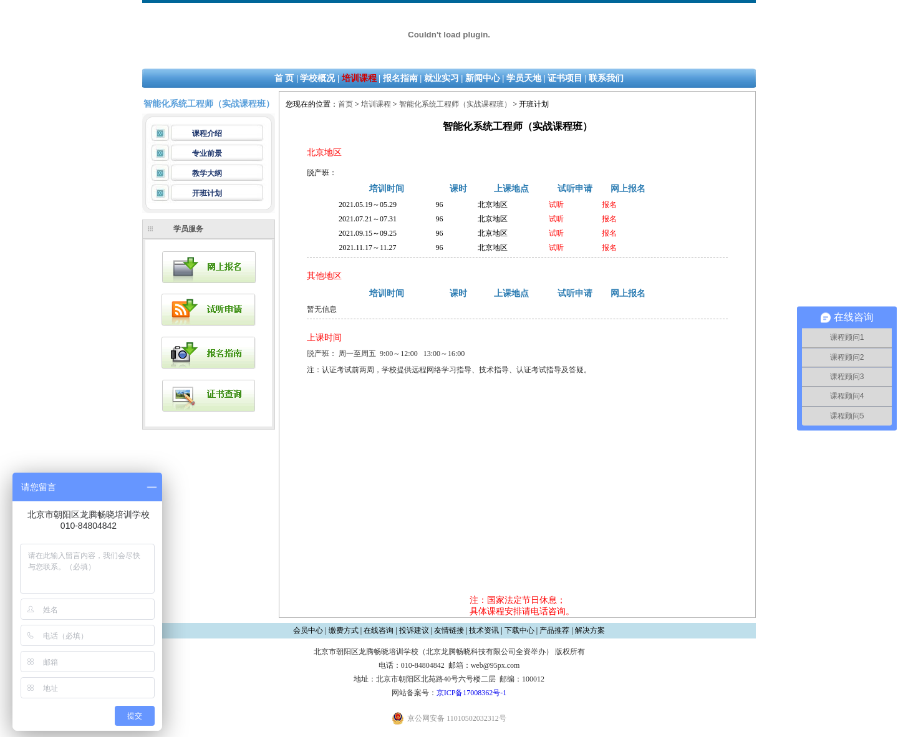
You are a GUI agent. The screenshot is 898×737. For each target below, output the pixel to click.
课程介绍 (207, 133)
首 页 (284, 78)
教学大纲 (207, 173)
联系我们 (606, 78)
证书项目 (565, 78)
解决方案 (590, 630)
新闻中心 (482, 78)
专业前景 (207, 153)
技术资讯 (484, 630)
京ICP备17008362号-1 (472, 692)
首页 (345, 104)
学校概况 (317, 78)
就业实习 (441, 78)
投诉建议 (414, 630)
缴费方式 (344, 630)
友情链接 (449, 630)
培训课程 (359, 78)
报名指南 (400, 78)
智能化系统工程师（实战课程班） (455, 104)
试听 (556, 204)
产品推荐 (554, 630)
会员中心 (308, 630)
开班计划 (207, 193)
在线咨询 (378, 630)
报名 (609, 204)
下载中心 (519, 630)
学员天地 (523, 78)
